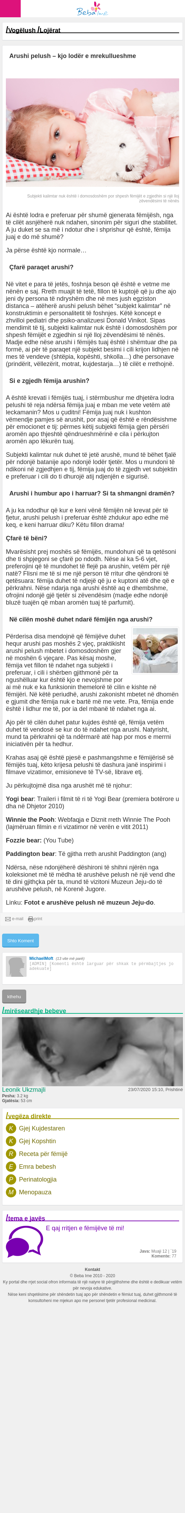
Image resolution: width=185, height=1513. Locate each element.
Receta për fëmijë (43, 1153)
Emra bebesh (37, 1166)
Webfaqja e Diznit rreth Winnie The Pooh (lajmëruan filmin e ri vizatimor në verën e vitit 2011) (88, 823)
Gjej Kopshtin (37, 1141)
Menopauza (35, 1192)
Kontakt (92, 1269)
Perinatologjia (38, 1179)
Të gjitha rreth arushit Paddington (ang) (112, 853)
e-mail (14, 919)
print (35, 919)
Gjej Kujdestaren (42, 1128)
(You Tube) (58, 840)
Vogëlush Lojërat (34, 30)
